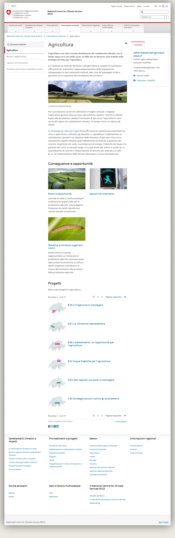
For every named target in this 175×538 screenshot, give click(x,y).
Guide (51, 460)
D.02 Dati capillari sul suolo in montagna (91, 379)
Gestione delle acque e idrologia (103, 446)
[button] (142, 12)
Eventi (11, 497)
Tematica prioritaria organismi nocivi (24, 69)
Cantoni (133, 449)
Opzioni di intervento (17, 62)
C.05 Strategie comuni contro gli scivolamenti (93, 398)
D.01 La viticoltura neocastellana (86, 323)
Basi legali (163, 522)
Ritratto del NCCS (97, 496)
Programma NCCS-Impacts (20, 466)
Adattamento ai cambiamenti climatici (65, 449)
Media (139, 6)
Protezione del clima (58, 446)
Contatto (146, 6)
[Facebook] (49, 426)
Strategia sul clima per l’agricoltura (68, 131)
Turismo (93, 464)
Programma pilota (57, 453)
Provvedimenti (52, 25)
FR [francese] (160, 6)
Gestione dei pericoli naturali (102, 467)
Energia (93, 460)
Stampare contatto (145, 80)
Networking (95, 503)
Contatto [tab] (138, 44)
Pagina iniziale (116, 6)
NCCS (12, 6)
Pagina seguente (113, 297)
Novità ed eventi (15, 25)
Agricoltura (94, 453)
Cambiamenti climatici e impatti (33, 26)
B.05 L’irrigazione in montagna (85, 305)
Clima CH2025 (15, 469)
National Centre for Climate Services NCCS (24, 36)
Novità (11, 493)
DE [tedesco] (156, 6)
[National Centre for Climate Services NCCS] (47, 14)
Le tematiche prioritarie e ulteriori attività (107, 499)
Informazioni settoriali (70, 26)
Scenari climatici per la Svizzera (22, 458)
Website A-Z (154, 17)
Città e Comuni (136, 453)
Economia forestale (98, 449)
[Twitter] (52, 426)
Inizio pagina (121, 421)
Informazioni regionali (90, 25)
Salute (92, 456)
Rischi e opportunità (16, 56)
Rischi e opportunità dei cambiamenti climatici (25, 453)
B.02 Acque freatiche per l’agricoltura (89, 361)
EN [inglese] (166, 6)
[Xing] (55, 426)
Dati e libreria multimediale (107, 26)
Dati (51, 493)
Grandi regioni (136, 446)
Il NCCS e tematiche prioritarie (131, 26)
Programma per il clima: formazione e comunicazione (65, 465)
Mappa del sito (129, 6)
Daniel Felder (143, 75)
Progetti (52, 456)
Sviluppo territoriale (98, 474)
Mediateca (53, 497)
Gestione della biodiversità (101, 471)
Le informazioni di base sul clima (23, 448)
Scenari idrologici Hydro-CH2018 (23, 462)
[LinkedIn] (57, 426)
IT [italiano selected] (163, 6)
